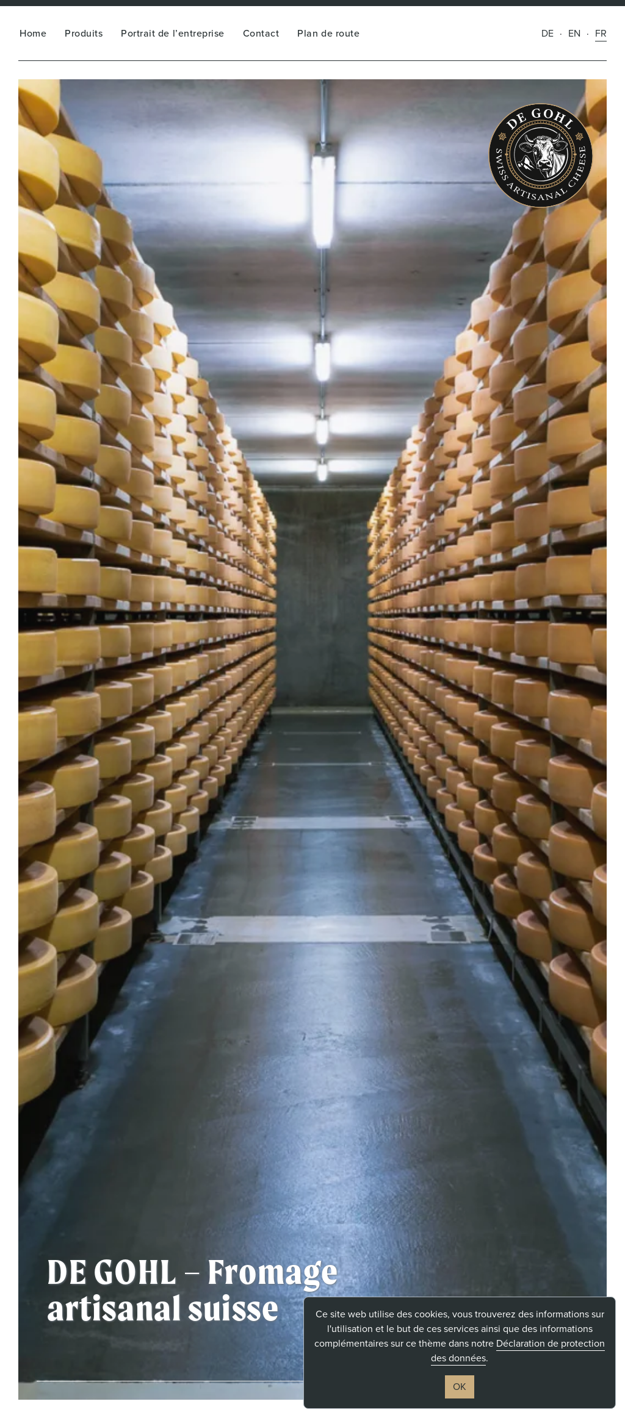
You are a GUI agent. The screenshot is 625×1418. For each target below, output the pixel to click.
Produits (84, 33)
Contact (261, 33)
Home (33, 33)
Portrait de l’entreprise (172, 33)
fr (601, 33)
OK (459, 1387)
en (574, 33)
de (547, 33)
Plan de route (328, 33)
